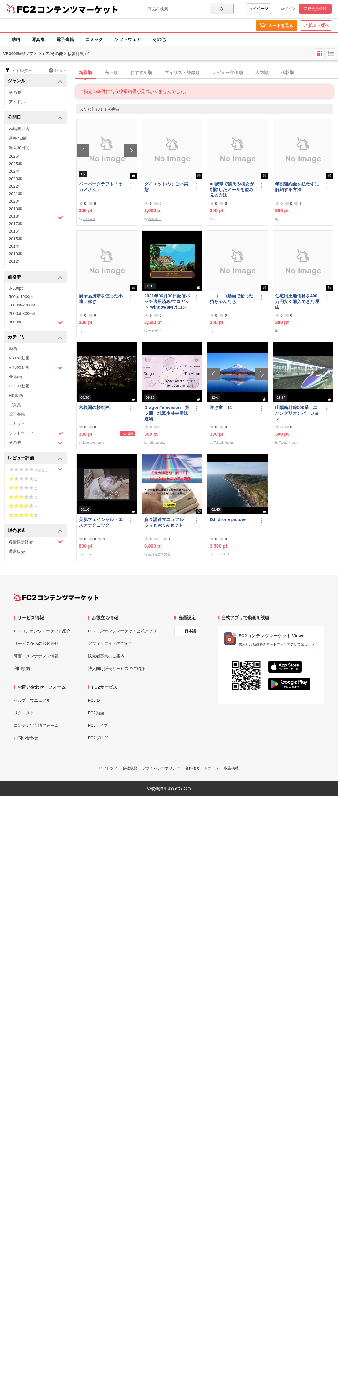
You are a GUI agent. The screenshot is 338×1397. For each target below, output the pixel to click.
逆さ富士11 (221, 407)
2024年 (15, 171)
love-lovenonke (93, 442)
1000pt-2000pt (22, 305)
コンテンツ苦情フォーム (36, 725)
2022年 (15, 186)
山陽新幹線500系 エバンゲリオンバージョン (297, 413)
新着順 (85, 72)
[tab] (207, 73)
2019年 (15, 208)
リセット (57, 70)
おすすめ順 (141, 72)
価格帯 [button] (35, 277)
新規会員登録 (315, 9)
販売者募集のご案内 (106, 656)
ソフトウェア (128, 39)
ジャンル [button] (35, 81)
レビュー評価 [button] (35, 458)
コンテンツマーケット (78, 9)
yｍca (87, 554)
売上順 (111, 72)
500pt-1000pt (21, 296)
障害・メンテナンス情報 (36, 656)
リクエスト (24, 713)
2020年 (15, 201)
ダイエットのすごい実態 (166, 186)
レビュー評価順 (227, 72)
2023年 (15, 178)
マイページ (258, 9)
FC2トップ (108, 768)
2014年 (15, 246)
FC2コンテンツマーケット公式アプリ (122, 631)
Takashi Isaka (223, 442)
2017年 (15, 223)
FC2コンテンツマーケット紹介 (42, 631)
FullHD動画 (19, 386)
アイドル (17, 101)
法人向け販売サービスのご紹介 (116, 668)
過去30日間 (19, 147)
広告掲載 (231, 768)
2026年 (15, 156)
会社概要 (129, 768)
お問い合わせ (26, 738)
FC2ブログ (98, 738)
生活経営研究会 (159, 554)
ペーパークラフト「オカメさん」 (101, 186)
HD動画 (16, 395)
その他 (159, 39)
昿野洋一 (154, 219)
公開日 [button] (35, 118)
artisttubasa (156, 442)
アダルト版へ (316, 25)
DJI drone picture (228, 519)
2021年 (15, 193)
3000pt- (36, 322)
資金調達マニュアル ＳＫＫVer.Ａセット (166, 522)
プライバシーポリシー (161, 768)
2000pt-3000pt (22, 313)
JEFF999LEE (223, 554)
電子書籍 (65, 39)
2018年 (36, 217)
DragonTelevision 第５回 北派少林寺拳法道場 (166, 413)
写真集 (38, 39)
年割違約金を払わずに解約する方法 (297, 186)
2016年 (15, 231)
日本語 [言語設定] (190, 631)
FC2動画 (96, 713)
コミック (94, 39)
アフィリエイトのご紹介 (110, 643)
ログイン (287, 9)
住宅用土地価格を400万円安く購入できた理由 (297, 301)
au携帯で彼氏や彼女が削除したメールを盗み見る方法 (232, 189)
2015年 (15, 238)
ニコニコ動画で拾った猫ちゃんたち (231, 298)
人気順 (262, 72)
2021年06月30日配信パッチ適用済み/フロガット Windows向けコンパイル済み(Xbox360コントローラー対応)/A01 (167, 301)
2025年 (15, 163)
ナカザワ (154, 330)
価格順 (287, 72)
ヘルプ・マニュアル (32, 700)
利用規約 (22, 668)
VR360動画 (36, 367)
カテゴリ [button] (35, 337)
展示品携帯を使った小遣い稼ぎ (101, 298)
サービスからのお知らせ (36, 643)
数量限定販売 (36, 541)
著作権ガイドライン (202, 768)
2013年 (15, 253)
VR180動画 (19, 358)
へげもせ (89, 219)
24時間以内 (19, 129)
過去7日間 (18, 138)
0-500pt (16, 288)
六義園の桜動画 (94, 407)
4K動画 (15, 376)
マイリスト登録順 (182, 72)
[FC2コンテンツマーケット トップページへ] (56, 597)
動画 (15, 39)
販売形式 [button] (35, 531)
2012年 (15, 261)
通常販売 (17, 551)
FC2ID (94, 700)
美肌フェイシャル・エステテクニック (101, 522)
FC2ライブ (98, 725)
